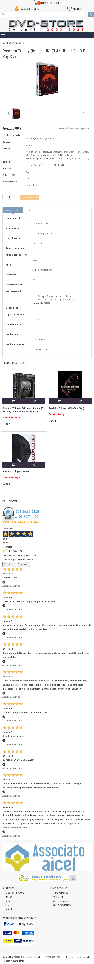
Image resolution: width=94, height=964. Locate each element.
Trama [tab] (29, 210)
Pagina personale (60, 893)
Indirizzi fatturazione (61, 905)
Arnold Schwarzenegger (37, 151)
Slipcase (36, 319)
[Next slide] (83, 113)
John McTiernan (33, 165)
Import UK (37, 243)
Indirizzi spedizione (61, 901)
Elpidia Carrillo (42, 158)
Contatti (8, 909)
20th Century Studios (42, 233)
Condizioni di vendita (14, 893)
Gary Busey (83, 158)
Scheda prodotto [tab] (13, 210)
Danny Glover (71, 158)
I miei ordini (57, 897)
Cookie (8, 901)
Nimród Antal (47, 165)
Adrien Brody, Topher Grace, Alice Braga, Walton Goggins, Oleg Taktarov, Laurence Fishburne (57, 155)
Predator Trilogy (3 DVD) (15, 471)
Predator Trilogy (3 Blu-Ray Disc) (66, 408)
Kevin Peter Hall (57, 158)
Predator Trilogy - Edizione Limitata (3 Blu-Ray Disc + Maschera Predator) (22, 410)
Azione (29, 145)
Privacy (8, 897)
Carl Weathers (55, 151)
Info (7, 905)
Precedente (9, 564)
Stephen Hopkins (62, 165)
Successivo (23, 564)
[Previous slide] (9, 113)
